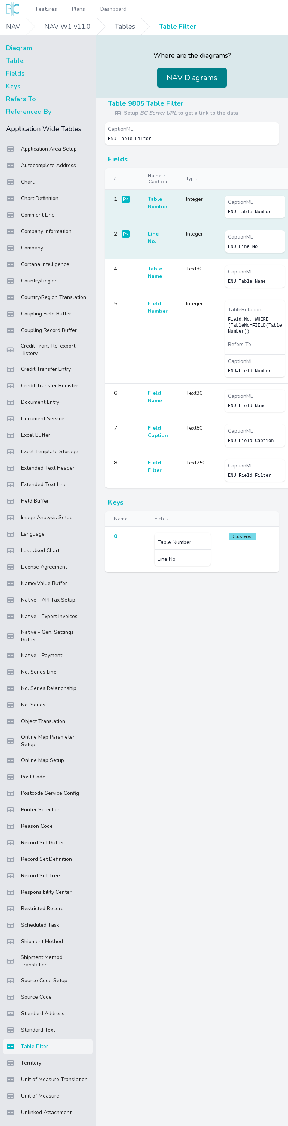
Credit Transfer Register (42, 385)
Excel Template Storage (42, 451)
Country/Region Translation (46, 297)
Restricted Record (35, 908)
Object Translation (35, 721)
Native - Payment (34, 655)
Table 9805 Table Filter (145, 103)
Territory (23, 1063)
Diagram (19, 47)
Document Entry (32, 402)
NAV (13, 26)
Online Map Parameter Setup (40, 740)
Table (15, 60)
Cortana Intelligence (37, 264)
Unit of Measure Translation (47, 1079)
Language (25, 534)
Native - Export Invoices (42, 616)
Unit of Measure (32, 1096)
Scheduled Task (32, 925)
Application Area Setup (41, 149)
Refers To (21, 98)
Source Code (29, 997)
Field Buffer (27, 501)
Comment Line (30, 215)
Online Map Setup (35, 760)
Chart (20, 182)
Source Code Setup (37, 980)
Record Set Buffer (35, 842)
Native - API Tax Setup (40, 600)
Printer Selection (33, 809)
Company (24, 247)
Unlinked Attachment (39, 1112)
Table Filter (177, 26)
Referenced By (28, 111)
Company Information (39, 231)
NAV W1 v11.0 (67, 26)
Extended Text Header (40, 468)
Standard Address (35, 1013)
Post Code (25, 776)
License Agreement (36, 567)
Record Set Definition (39, 859)
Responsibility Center (39, 892)
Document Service (35, 418)
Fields (15, 73)
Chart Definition (32, 198)
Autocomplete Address (41, 165)
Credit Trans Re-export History (40, 349)
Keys (13, 86)
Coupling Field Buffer (38, 313)
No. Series (25, 704)
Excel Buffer (28, 435)
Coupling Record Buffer (41, 330)
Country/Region (32, 280)
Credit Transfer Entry (38, 369)
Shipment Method (34, 941)
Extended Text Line (36, 484)
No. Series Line (31, 672)
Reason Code (29, 826)
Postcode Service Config (42, 793)
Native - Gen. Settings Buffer (40, 636)
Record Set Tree (33, 875)
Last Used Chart (33, 550)
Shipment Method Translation (34, 961)
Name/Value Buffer (36, 583)
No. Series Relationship (41, 688)
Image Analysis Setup (39, 517)
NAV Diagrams (192, 78)
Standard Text (30, 1030)
